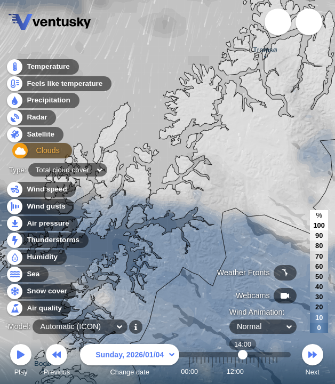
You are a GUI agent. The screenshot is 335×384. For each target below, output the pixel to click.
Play (20, 361)
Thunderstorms (46, 240)
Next (312, 361)
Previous (56, 361)
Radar (30, 119)
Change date (129, 361)
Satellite (34, 137)
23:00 (276, 371)
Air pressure (41, 223)
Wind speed (40, 189)
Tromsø (265, 51)
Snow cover (40, 291)
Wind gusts (40, 206)
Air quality (38, 308)
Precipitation (42, 103)
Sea (26, 274)
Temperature (42, 69)
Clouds (32, 154)
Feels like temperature (58, 86)
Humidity (36, 257)
